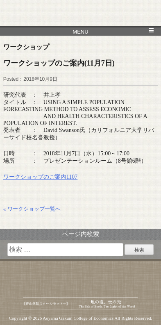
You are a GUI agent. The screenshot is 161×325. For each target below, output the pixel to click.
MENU (80, 32)
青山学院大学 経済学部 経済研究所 (80, 13)
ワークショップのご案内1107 (40, 177)
